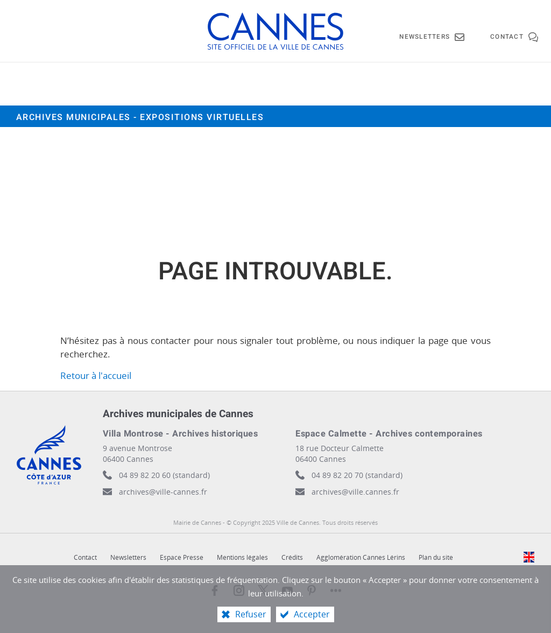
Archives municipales (140, 117)
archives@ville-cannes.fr (163, 492)
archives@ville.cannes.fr (355, 492)
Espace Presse (181, 557)
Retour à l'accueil (95, 375)
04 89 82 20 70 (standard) (357, 475)
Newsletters (128, 557)
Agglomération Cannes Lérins (360, 557)
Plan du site (436, 557)
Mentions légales (242, 557)
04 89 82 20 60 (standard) (164, 475)
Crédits (292, 557)
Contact (85, 557)
